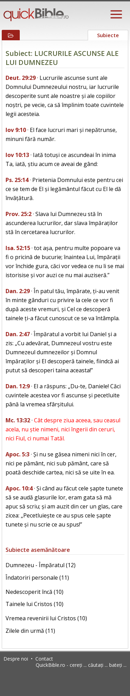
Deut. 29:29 (21, 78)
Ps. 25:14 (17, 180)
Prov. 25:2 (19, 214)
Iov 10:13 (17, 155)
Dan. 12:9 (18, 386)
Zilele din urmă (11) (30, 631)
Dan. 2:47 (18, 334)
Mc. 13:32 (18, 420)
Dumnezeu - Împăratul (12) (41, 565)
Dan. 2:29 (18, 291)
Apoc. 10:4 (19, 488)
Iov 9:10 (16, 130)
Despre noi (15, 658)
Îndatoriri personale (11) (37, 577)
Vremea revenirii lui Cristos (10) (46, 618)
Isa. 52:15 (18, 248)
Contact (44, 658)
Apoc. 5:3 (17, 454)
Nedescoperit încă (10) (34, 592)
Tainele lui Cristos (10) (34, 604)
